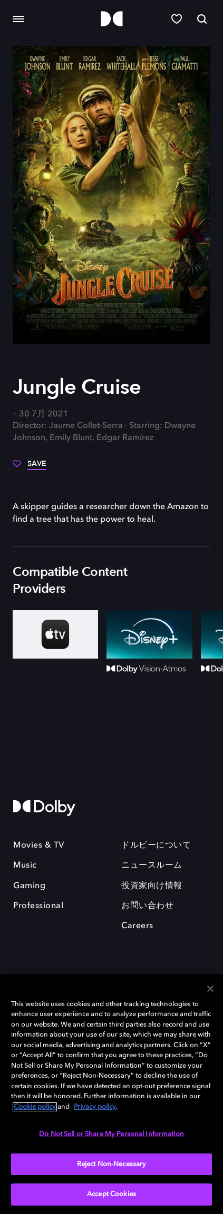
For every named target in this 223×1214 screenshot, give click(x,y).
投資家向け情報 (151, 886)
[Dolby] (111, 19)
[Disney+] (149, 634)
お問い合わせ (147, 906)
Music (25, 865)
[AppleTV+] (55, 634)
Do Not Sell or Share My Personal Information (111, 1134)
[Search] (201, 19)
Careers (137, 926)
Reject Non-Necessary (112, 1164)
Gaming (29, 886)
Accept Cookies (111, 1194)
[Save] (29, 467)
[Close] (210, 988)
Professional (38, 906)
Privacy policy (95, 1106)
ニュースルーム (151, 865)
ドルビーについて (156, 845)
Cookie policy (35, 1106)
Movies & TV (38, 845)
